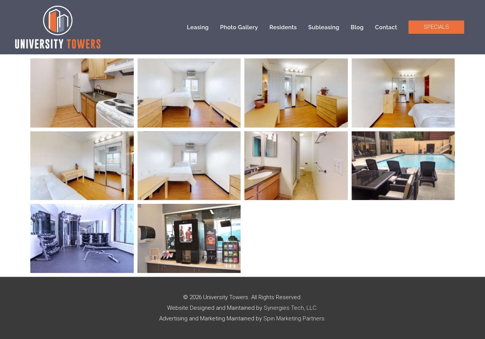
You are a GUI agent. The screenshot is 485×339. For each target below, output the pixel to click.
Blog (357, 27)
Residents (283, 27)
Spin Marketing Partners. (294, 318)
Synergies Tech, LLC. (291, 307)
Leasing (198, 27)
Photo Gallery (239, 27)
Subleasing (324, 27)
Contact (386, 27)
